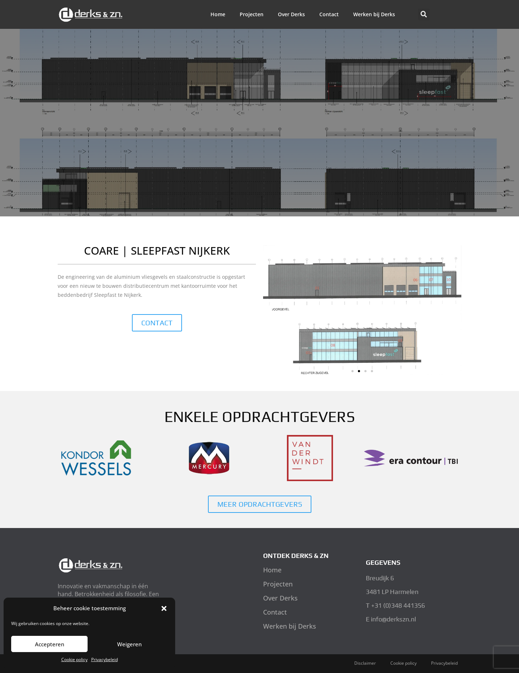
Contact (329, 14)
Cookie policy (74, 659)
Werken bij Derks (374, 14)
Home (217, 14)
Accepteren (49, 644)
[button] (164, 608)
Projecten (251, 14)
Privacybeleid (104, 659)
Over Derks (291, 14)
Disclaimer (365, 663)
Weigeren (129, 644)
